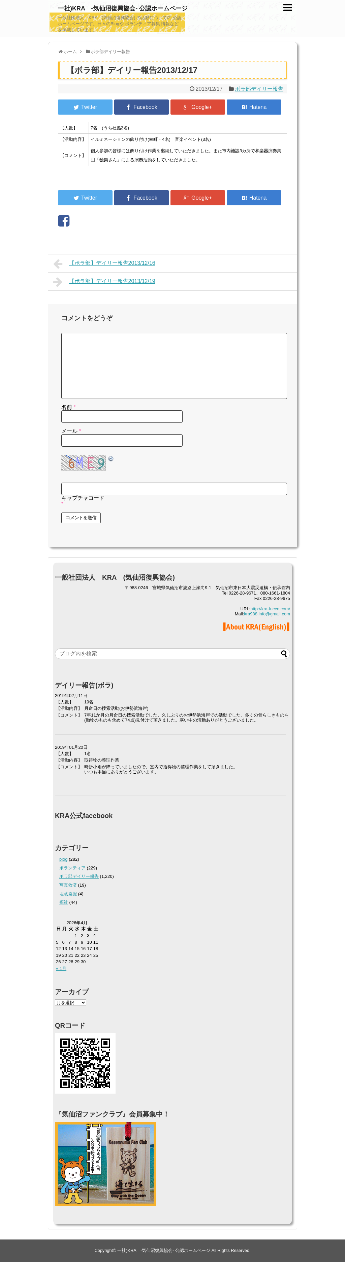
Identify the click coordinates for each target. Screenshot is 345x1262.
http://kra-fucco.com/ (270, 608)
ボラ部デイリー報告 (259, 89)
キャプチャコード (82, 498)
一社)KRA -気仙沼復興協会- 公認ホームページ (123, 8)
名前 (68, 407)
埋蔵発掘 (68, 893)
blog (63, 859)
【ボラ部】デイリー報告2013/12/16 (104, 263)
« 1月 (61, 968)
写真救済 (68, 885)
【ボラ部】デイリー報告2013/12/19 (104, 282)
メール (71, 431)
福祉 (63, 902)
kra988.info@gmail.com (267, 613)
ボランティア (72, 867)
